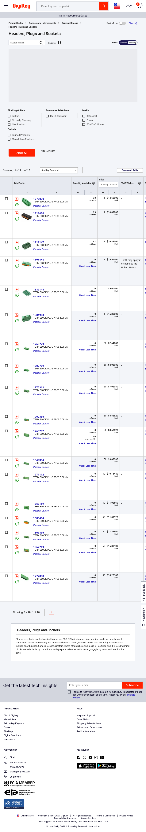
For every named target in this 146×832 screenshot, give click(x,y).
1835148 (38, 289)
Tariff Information (86, 731)
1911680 (38, 213)
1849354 (38, 460)
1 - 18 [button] (17, 170)
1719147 (38, 242)
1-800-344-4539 (15, 763)
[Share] (133, 23)
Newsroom (9, 739)
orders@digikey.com (17, 772)
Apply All (22, 152)
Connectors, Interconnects (42, 23)
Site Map (8, 731)
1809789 (38, 365)
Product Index (16, 23)
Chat (9, 758)
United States (25, 816)
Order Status (83, 719)
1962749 (38, 547)
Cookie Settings (88, 818)
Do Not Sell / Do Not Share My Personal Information (73, 826)
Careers (8, 727)
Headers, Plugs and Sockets (23, 27)
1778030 (38, 198)
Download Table (130, 170)
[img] (21, 7)
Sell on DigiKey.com (14, 723)
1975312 (38, 387)
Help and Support (86, 715)
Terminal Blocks (70, 23)
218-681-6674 (14, 767)
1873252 (38, 260)
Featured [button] (50, 170)
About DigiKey (11, 715)
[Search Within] (24, 42)
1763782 (38, 431)
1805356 (38, 532)
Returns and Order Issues (89, 727)
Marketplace (10, 719)
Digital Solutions (12, 735)
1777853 (38, 576)
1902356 (38, 416)
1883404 (38, 518)
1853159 (38, 503)
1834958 (38, 314)
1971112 (38, 474)
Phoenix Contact (41, 206)
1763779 (38, 344)
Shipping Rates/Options (89, 723)
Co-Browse (12, 777)
